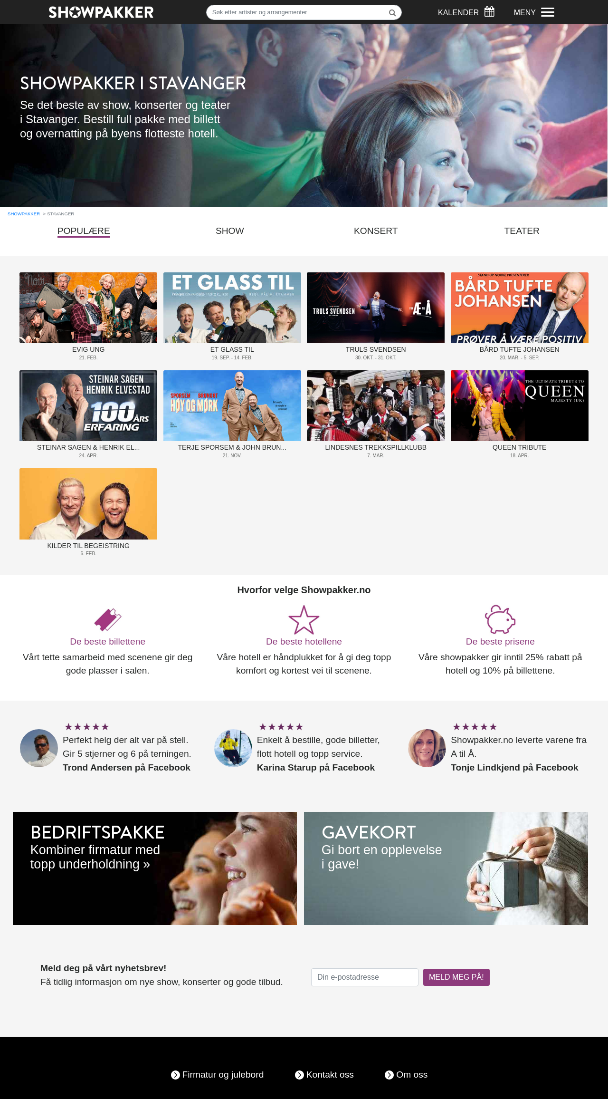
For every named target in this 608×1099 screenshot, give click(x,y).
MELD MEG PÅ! (456, 977)
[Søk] (304, 12)
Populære (83, 231)
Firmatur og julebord (223, 1075)
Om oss (412, 1075)
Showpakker (24, 213)
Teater (522, 231)
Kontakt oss (330, 1075)
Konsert (376, 231)
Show (230, 231)
